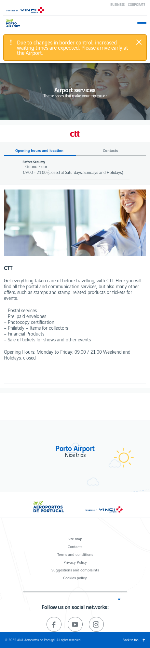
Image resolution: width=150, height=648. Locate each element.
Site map (75, 538)
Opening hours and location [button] (39, 150)
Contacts (75, 546)
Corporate (136, 4)
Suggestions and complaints (75, 569)
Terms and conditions (75, 554)
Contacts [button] (110, 150)
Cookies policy (75, 577)
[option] (75, 223)
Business (117, 4)
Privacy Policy (75, 562)
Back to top (131, 639)
